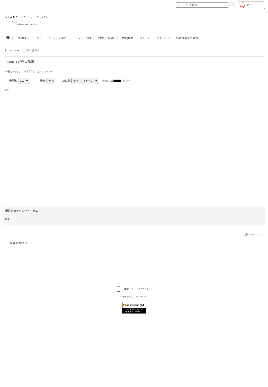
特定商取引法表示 (18, 243)
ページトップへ (256, 235)
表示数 (13, 80)
